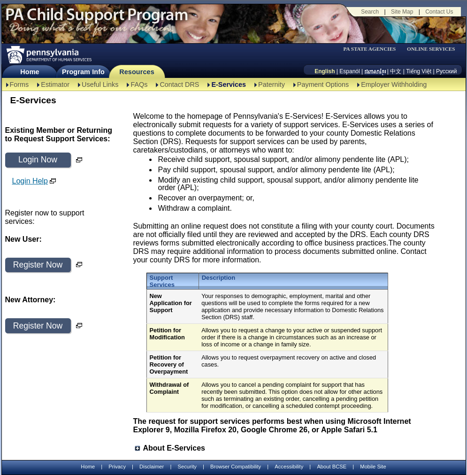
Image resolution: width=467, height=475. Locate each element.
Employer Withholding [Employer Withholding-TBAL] (394, 84)
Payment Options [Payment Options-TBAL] (323, 84)
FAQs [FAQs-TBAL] (138, 84)
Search (370, 11)
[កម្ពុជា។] (375, 71)
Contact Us (439, 11)
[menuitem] (373, 49)
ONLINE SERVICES (431, 49)
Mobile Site (373, 466)
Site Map (402, 11)
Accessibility (289, 466)
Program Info (83, 72)
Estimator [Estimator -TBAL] (55, 84)
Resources (136, 72)
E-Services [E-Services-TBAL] (228, 84)
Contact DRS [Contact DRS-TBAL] (179, 84)
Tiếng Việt (418, 71)
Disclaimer (151, 466)
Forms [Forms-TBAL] (19, 84)
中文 (395, 71)
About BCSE (331, 466)
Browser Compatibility (235, 466)
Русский (446, 71)
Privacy (117, 466)
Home (29, 72)
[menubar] (373, 49)
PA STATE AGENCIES (369, 49)
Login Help (30, 181)
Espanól (349, 71)
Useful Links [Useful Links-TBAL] (100, 84)
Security (186, 466)
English (324, 71)
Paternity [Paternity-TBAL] (271, 84)
